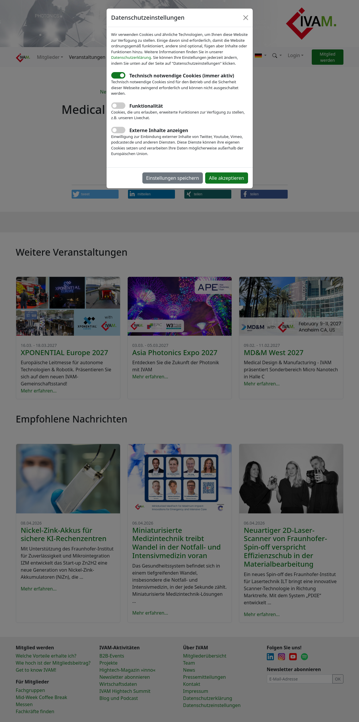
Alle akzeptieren (226, 178)
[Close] (245, 17)
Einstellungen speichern (172, 178)
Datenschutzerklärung (131, 57)
